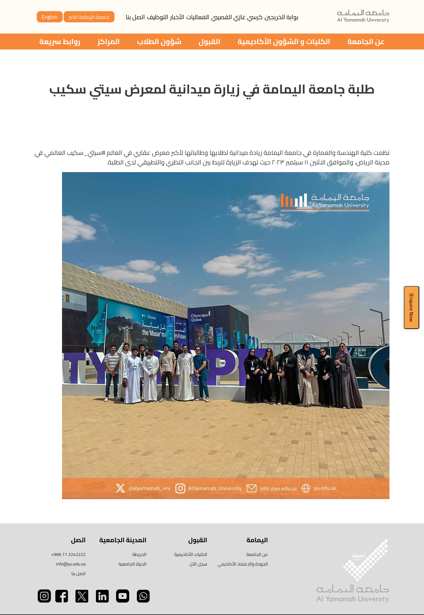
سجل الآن (199, 564)
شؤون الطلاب (159, 41)
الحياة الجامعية (132, 564)
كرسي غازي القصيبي (237, 17)
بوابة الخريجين (281, 17)
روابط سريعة (59, 41)
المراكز (109, 41)
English (50, 17)
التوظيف (157, 17)
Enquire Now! (411, 307)
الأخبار (177, 17)
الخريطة (139, 554)
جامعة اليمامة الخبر (89, 17)
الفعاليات (197, 17)
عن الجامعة (366, 41)
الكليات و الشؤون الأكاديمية (284, 41)
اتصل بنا (135, 17)
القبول (209, 41)
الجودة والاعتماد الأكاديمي (242, 564)
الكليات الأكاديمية (190, 554)
